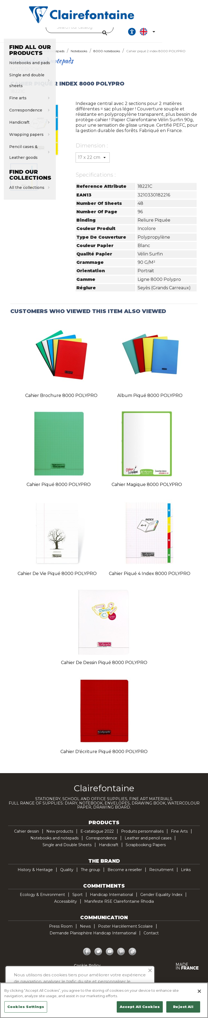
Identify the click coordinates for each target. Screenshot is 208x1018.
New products (59, 836)
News (85, 931)
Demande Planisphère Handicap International (93, 937)
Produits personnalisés (142, 836)
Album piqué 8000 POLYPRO (150, 400)
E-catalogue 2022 (97, 836)
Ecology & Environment (42, 899)
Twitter (98, 956)
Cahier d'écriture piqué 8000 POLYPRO (104, 756)
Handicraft (108, 849)
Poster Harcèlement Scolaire (125, 931)
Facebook (87, 956)
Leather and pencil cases (148, 842)
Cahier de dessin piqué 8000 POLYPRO (104, 667)
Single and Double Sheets (67, 849)
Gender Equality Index (161, 899)
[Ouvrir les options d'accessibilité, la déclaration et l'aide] (173, 34)
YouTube (109, 956)
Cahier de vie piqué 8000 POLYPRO (57, 578)
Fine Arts (179, 836)
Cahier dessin (26, 836)
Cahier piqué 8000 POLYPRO (59, 489)
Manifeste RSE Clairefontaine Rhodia (119, 906)
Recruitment (161, 874)
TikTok (132, 956)
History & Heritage (35, 874)
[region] (104, 1000)
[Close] (199, 991)
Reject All (183, 1006)
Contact (151, 937)
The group (90, 874)
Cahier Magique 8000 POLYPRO (147, 489)
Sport (77, 899)
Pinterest (121, 956)
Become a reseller (125, 874)
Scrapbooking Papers (146, 849)
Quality (66, 874)
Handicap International (111, 899)
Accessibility (65, 906)
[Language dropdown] (190, 34)
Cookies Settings (25, 1006)
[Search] (102, 27)
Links (186, 874)
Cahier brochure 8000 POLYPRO (61, 400)
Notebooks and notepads (54, 842)
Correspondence (101, 842)
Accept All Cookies (140, 1006)
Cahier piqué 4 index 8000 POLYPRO (149, 578)
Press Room (61, 931)
